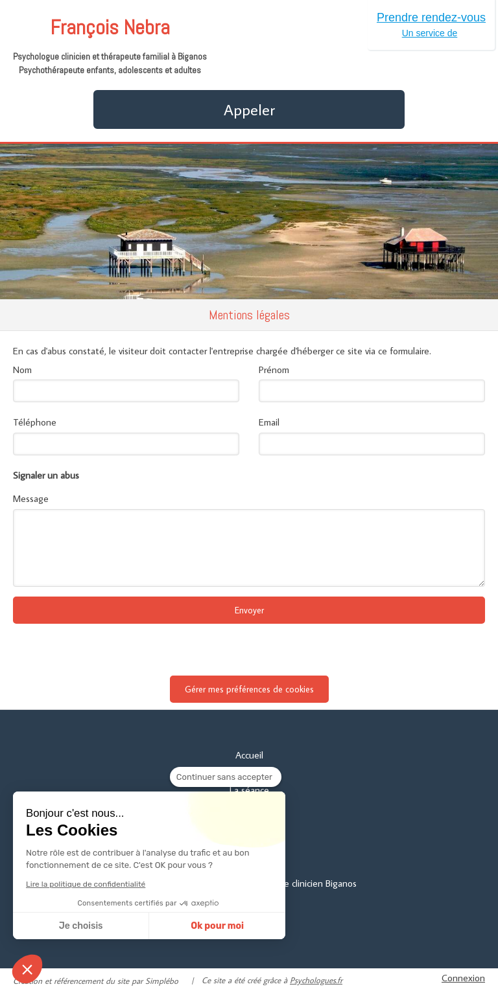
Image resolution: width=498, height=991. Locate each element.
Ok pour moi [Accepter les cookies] (217, 925)
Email (269, 422)
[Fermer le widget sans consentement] (225, 777)
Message (31, 498)
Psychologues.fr (316, 980)
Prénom (274, 369)
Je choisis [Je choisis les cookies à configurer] (81, 925)
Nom (22, 369)
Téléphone (34, 422)
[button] (27, 969)
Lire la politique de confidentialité (85, 884)
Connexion (463, 978)
